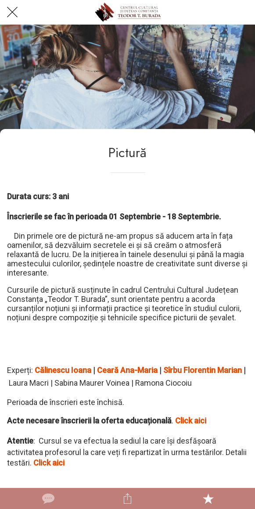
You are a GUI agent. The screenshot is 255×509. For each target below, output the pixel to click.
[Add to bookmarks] (208, 498)
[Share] (127, 498)
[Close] (12, 12)
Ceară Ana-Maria (127, 370)
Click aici (190, 420)
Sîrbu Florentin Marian (202, 370)
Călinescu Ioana (63, 370)
